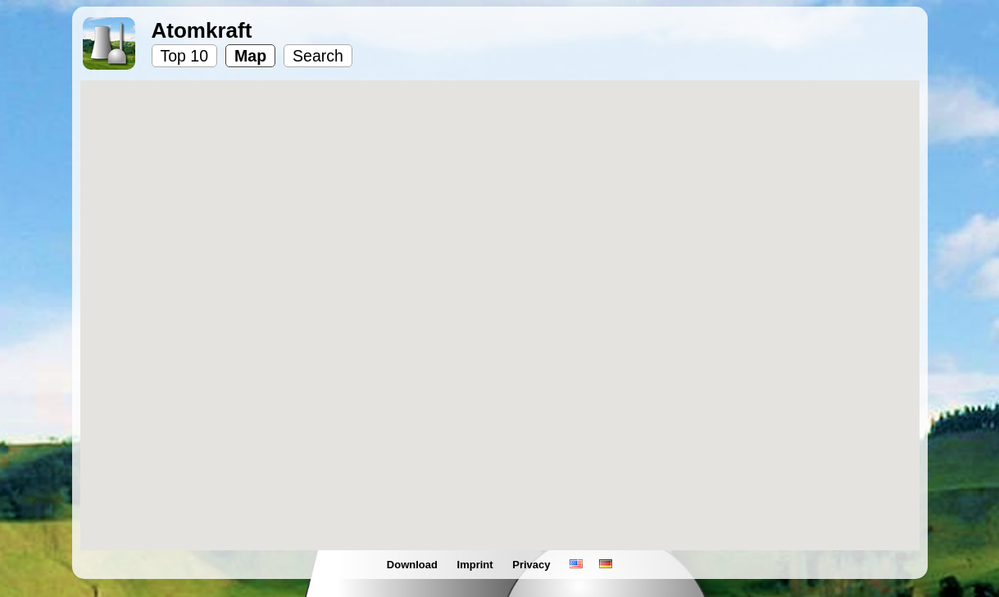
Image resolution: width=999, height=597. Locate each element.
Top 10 (185, 56)
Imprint (477, 564)
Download (414, 564)
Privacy (532, 564)
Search (318, 56)
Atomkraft (202, 30)
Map (250, 56)
